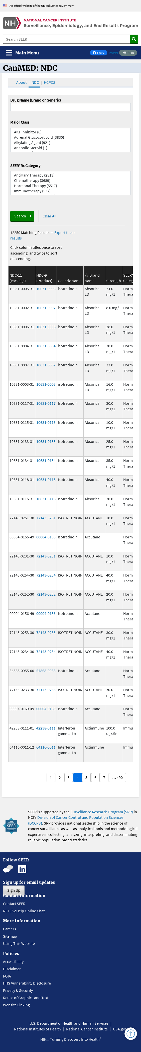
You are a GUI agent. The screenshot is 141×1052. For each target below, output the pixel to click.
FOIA (7, 976)
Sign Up (13, 890)
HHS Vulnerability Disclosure (27, 983)
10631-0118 (46, 479)
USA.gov (120, 1028)
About (21, 82)
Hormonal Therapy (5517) (71, 185)
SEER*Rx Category (25, 165)
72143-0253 (46, 632)
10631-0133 (46, 441)
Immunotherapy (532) (71, 191)
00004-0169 (46, 708)
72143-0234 (46, 651)
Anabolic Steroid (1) (71, 147)
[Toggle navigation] (22, 52)
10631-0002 (46, 307)
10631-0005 (46, 288)
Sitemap (10, 936)
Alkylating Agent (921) (71, 142)
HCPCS (49, 82)
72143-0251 (46, 517)
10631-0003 (46, 384)
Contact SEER (14, 903)
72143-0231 (46, 555)
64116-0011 (46, 747)
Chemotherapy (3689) (71, 180)
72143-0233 (46, 689)
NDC (35, 82)
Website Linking (16, 1004)
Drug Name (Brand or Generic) (35, 100)
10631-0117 (46, 403)
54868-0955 (46, 670)
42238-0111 (46, 728)
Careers (9, 928)
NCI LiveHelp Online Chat (24, 910)
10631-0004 (46, 345)
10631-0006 (46, 326)
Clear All (49, 215)
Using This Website (19, 943)
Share (100, 53)
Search (20, 215)
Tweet (113, 52)
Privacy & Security (18, 990)
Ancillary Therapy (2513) (71, 175)
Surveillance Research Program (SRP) (101, 811)
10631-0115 (46, 422)
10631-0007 (46, 364)
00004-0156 (46, 613)
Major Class (20, 122)
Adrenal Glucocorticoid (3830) (71, 137)
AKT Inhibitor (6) (71, 132)
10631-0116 (46, 498)
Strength (113, 280)
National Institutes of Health (37, 1028)
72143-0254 (46, 575)
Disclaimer (12, 968)
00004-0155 (46, 536)
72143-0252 (46, 594)
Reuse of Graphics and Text (25, 997)
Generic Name (69, 280)
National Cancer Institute (87, 1028)
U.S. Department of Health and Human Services (69, 1023)
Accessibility (13, 961)
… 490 (117, 777)
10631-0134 (46, 460)
